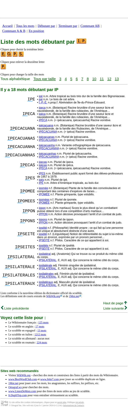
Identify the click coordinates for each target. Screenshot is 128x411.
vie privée (79, 402)
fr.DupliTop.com (17, 395)
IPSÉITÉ (44, 240)
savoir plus (61, 402)
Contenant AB (89, 26)
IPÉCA (43, 120)
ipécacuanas (47, 136)
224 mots (42, 342)
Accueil (7, 26)
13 (117, 79)
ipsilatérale (45, 265)
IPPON (43, 214)
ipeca (42, 107)
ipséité (43, 227)
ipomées (44, 199)
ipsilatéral (45, 253)
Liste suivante (115, 308)
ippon (42, 207)
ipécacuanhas (47, 153)
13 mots (41, 330)
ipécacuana (46, 125)
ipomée (43, 188)
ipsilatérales (46, 273)
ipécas (43, 165)
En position (36, 31)
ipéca (42, 113)
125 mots (43, 322)
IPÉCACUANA (48, 131)
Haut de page (115, 303)
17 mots (39, 326)
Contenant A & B (13, 31)
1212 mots (40, 334)
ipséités (43, 245)
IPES (42, 173)
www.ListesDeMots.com (22, 391)
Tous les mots (25, 26)
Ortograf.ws (15, 387)
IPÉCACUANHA (49, 148)
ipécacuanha (47, 145)
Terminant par (67, 26)
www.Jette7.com (49, 379)
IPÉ (41, 182)
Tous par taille (44, 79)
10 (94, 79)
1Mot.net (74, 296)
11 (102, 79)
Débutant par (46, 26)
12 (109, 79)
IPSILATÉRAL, (48, 260)
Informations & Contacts (73, 405)
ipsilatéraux (46, 282)
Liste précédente (15, 308)
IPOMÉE (44, 194)
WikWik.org (53, 296)
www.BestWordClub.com (22, 379)
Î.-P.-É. (43, 102)
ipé (40, 96)
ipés (41, 179)
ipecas (43, 162)
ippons (43, 219)
